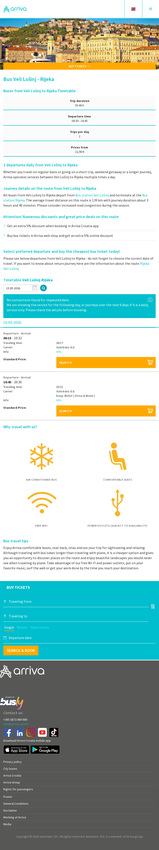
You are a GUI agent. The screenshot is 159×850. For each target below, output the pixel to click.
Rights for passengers (18, 789)
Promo (7, 797)
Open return (39, 627)
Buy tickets (79, 66)
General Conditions (16, 804)
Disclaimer (10, 810)
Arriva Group (11, 782)
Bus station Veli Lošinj (92, 195)
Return (22, 627)
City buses (10, 769)
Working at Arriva (14, 817)
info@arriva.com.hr (15, 724)
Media (7, 824)
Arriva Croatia (12, 775)
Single (9, 627)
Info (58, 352)
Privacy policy (12, 762)
